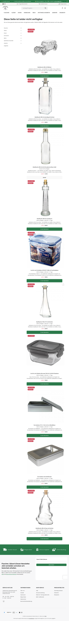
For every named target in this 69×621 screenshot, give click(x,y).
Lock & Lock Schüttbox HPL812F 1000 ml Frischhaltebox (44, 270)
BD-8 (45, 616)
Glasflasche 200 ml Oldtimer (44, 67)
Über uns (22, 590)
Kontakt (22, 592)
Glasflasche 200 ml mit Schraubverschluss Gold (44, 167)
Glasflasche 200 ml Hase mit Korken (44, 528)
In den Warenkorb (44, 76)
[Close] (67, 1)
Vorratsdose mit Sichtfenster (44, 476)
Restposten (56, 594)
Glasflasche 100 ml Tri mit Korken (44, 322)
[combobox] (32, 8)
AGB (3, 574)
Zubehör (6, 43)
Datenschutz (23, 599)
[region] (45, 284)
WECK (5, 38)
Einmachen (6, 35)
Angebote (6, 45)
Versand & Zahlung (40, 592)
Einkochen (56, 592)
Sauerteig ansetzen (58, 590)
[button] (20, 28)
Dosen (5, 33)
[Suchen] (45, 8)
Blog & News (23, 597)
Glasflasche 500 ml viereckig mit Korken (44, 117)
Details (44, 177)
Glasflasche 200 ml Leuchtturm (44, 218)
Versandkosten (31, 618)
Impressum (22, 594)
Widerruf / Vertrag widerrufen (42, 594)
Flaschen (6, 28)
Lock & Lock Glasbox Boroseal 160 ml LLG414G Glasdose (44, 373)
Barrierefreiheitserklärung (26, 601)
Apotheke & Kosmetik (8, 40)
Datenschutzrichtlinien (11, 574)
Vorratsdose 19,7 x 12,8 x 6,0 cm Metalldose (44, 425)
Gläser (5, 30)
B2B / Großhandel (40, 597)
